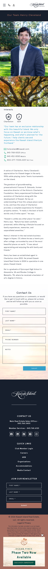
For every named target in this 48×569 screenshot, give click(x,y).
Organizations (24, 462)
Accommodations (24, 466)
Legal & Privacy (24, 523)
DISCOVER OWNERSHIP (24, 563)
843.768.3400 (24, 423)
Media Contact (24, 470)
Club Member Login (24, 449)
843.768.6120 (33, 428)
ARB (24, 457)
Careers (24, 453)
